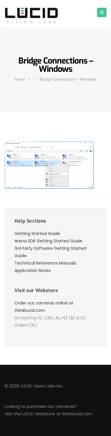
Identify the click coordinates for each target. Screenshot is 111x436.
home (20, 79)
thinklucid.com (77, 414)
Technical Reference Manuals (45, 263)
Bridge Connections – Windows (68, 79)
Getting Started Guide (37, 233)
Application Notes (33, 270)
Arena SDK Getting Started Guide (48, 241)
